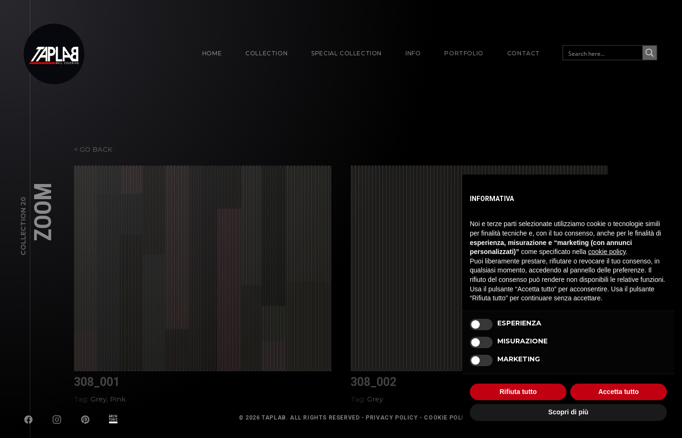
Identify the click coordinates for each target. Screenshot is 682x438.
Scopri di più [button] (568, 412)
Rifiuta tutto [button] (518, 391)
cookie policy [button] (607, 251)
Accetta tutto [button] (618, 391)
